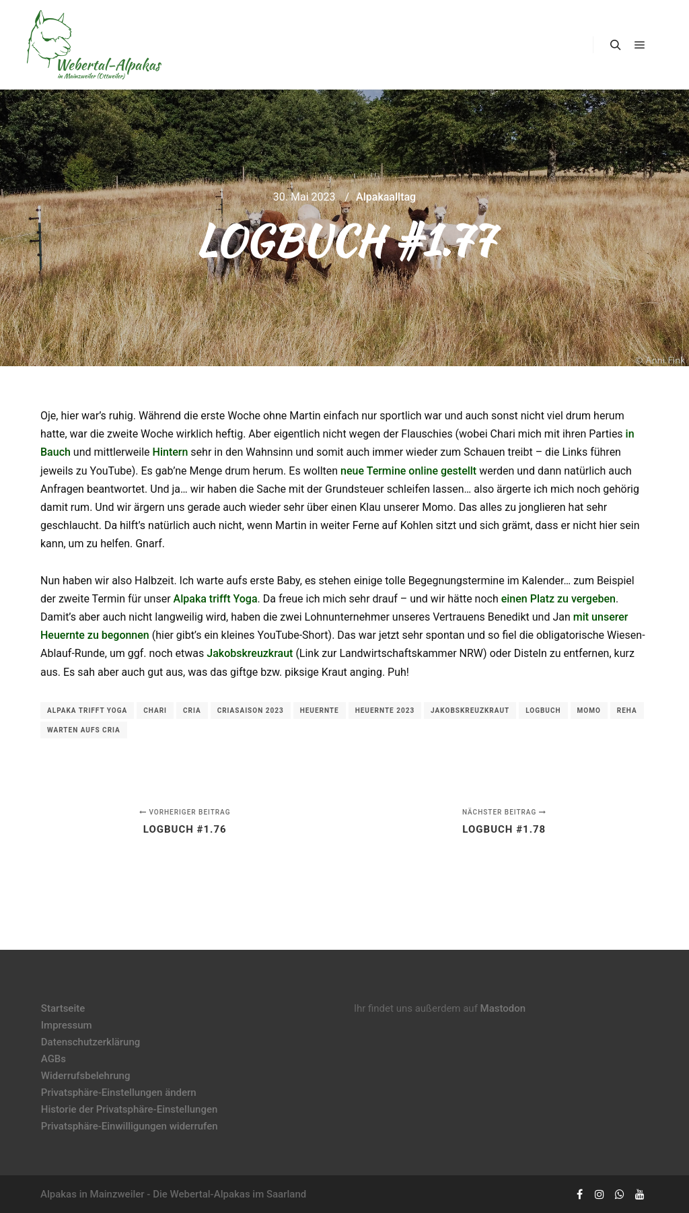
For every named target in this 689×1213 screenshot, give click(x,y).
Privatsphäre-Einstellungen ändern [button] (118, 1092)
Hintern (170, 452)
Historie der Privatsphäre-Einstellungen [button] (129, 1109)
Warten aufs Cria (83, 730)
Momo (589, 710)
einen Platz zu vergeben (558, 598)
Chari (155, 710)
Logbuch (542, 710)
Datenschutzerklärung (90, 1042)
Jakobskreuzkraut (250, 653)
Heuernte (319, 710)
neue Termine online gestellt (408, 470)
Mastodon (503, 1008)
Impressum (66, 1025)
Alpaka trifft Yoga (216, 598)
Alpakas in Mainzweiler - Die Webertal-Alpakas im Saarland (173, 1194)
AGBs (53, 1059)
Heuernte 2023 (384, 710)
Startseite (63, 1008)
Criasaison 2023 (250, 710)
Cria (192, 710)
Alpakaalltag (386, 196)
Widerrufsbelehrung (86, 1076)
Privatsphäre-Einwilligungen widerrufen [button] (129, 1126)
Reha (627, 710)
